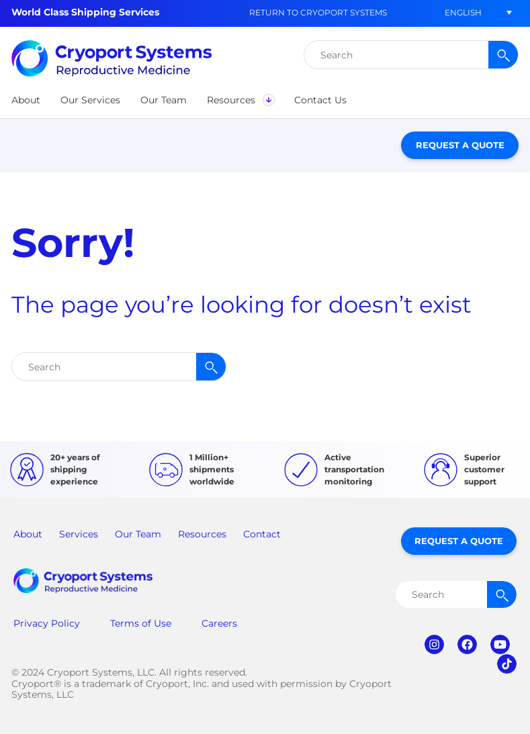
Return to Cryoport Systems (318, 12)
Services (78, 534)
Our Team (138, 534)
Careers (219, 623)
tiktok (507, 664)
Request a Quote (460, 145)
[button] (25, 100)
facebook (467, 644)
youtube (500, 644)
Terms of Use (140, 623)
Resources (202, 534)
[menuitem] (463, 12)
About (27, 534)
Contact (262, 534)
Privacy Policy (46, 623)
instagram (434, 644)
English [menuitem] (463, 12)
